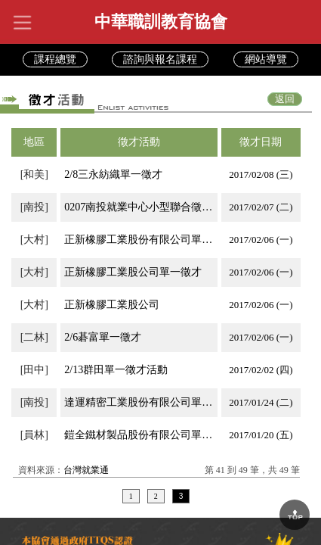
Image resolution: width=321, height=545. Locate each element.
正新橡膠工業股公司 (111, 304)
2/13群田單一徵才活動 (116, 369)
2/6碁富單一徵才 (102, 337)
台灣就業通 (86, 470)
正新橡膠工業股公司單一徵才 (133, 272)
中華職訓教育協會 (160, 21)
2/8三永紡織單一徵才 (113, 174)
